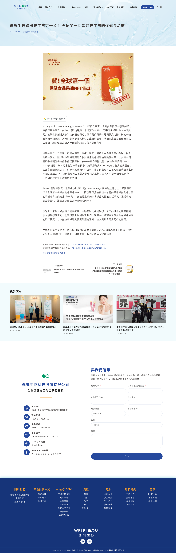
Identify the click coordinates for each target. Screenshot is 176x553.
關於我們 (50, 7)
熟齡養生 (108, 504)
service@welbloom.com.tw (44, 436)
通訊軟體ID (123, 409)
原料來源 (64, 501)
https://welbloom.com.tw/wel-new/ (89, 244)
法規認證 (64, 511)
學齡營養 (108, 508)
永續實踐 (133, 7)
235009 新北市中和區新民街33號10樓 (49, 410)
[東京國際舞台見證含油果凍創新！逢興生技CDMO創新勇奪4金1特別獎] (141, 309)
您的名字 (85, 386)
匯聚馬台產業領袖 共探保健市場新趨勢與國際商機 (33, 327)
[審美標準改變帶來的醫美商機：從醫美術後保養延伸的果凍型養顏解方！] (88, 309)
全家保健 (108, 494)
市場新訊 (34, 32)
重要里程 (20, 498)
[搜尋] (158, 7)
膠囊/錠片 (86, 508)
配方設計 (64, 498)
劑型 (88, 7)
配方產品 (99, 7)
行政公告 (130, 494)
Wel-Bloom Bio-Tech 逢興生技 (46, 454)
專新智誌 (130, 501)
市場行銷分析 (64, 494)
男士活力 (108, 501)
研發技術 (63, 7)
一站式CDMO (76, 7)
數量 (83, 420)
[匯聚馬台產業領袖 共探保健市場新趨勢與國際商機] (35, 309)
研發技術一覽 (42, 489)
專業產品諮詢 (64, 508)
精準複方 (42, 498)
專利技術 (42, 501)
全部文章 (26, 32)
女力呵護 (108, 498)
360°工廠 (110, 7)
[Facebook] (82, 541)
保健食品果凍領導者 (19, 495)
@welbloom (37, 445)
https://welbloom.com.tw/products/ (89, 248)
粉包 (86, 504)
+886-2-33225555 (40, 419)
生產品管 (64, 504)
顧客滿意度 (64, 515)
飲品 (86, 501)
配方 (108, 489)
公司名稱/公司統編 (126, 386)
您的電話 (122, 397)
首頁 (40, 7)
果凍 (86, 494)
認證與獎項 (20, 502)
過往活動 (130, 504)
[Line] (89, 541)
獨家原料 (42, 494)
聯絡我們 (148, 7)
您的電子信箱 (87, 397)
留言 (83, 431)
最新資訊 (122, 7)
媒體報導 (130, 498)
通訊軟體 (85, 409)
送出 (117, 456)
